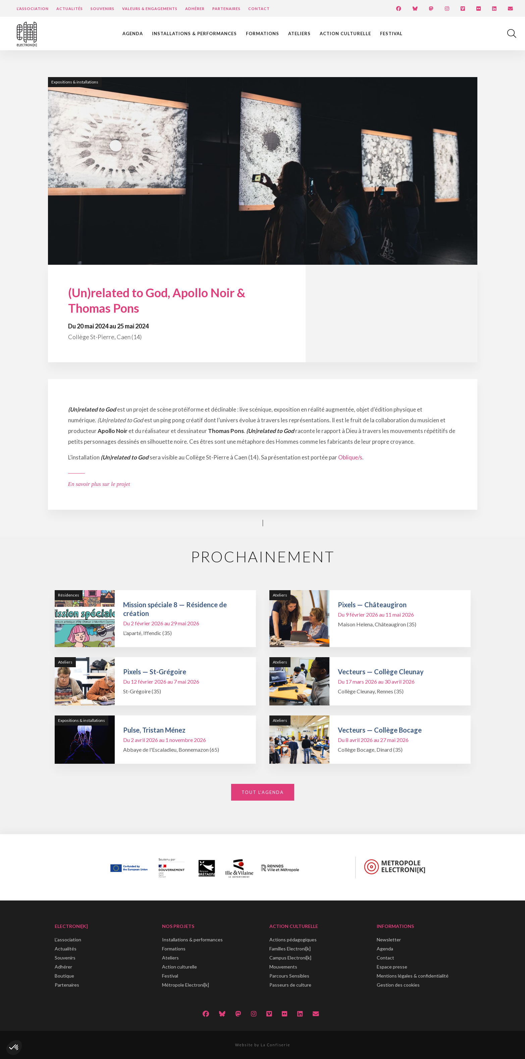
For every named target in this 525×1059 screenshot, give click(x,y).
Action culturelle (345, 33)
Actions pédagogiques (293, 939)
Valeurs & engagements (149, 8)
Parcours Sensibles (289, 976)
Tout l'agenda (263, 792)
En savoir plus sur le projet (99, 484)
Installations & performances (194, 33)
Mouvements (283, 967)
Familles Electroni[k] (290, 948)
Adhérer (195, 8)
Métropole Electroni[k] (185, 985)
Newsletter (389, 939)
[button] (14, 1048)
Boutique (64, 976)
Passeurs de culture (290, 985)
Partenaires (226, 8)
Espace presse (392, 967)
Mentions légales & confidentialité (413, 976)
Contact (259, 8)
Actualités (69, 8)
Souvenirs (102, 8)
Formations (262, 33)
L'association (68, 939)
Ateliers (299, 33)
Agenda (132, 33)
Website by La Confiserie (262, 1045)
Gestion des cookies (398, 985)
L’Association (33, 8)
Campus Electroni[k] (290, 957)
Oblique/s (350, 457)
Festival (391, 33)
